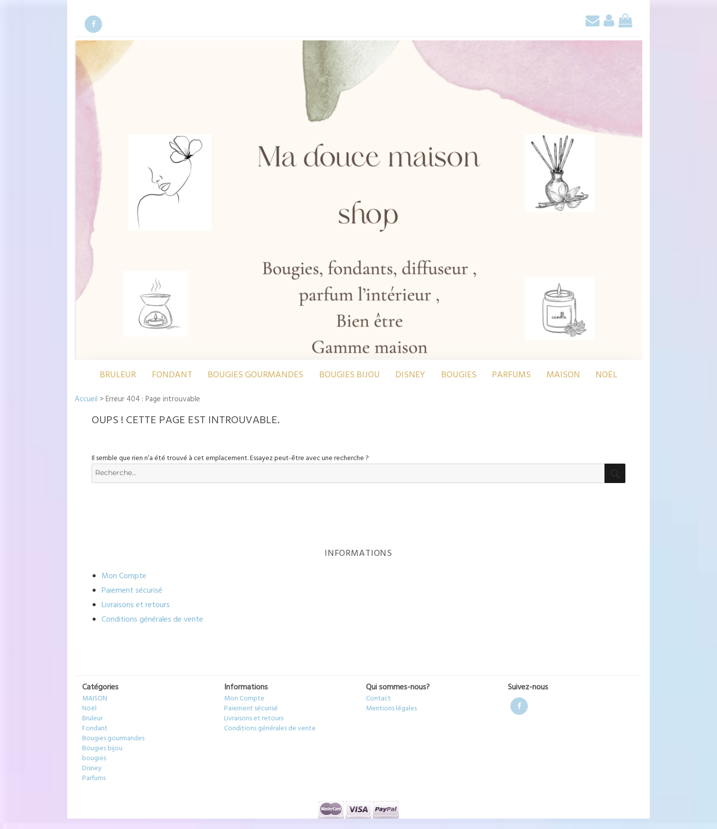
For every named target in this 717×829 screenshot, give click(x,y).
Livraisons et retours (136, 605)
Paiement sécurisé (132, 590)
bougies (459, 375)
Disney (410, 375)
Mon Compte (124, 576)
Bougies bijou (349, 375)
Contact (378, 698)
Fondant (172, 375)
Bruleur (118, 375)
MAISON (563, 375)
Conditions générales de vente (152, 619)
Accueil (86, 399)
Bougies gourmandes (255, 375)
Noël (606, 375)
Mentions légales (391, 708)
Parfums (511, 375)
